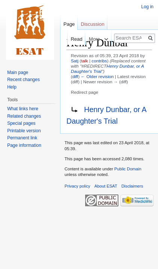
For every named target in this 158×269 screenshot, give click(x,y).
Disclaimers (132, 186)
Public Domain (127, 169)
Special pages (21, 123)
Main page (17, 72)
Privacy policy (77, 186)
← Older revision (97, 76)
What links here (22, 108)
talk (84, 60)
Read (72, 39)
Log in (147, 6)
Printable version (24, 130)
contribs (99, 60)
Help (12, 87)
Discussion (92, 24)
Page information (24, 145)
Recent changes (23, 79)
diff (75, 76)
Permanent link (22, 137)
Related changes (24, 116)
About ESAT (106, 186)
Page (69, 24)
